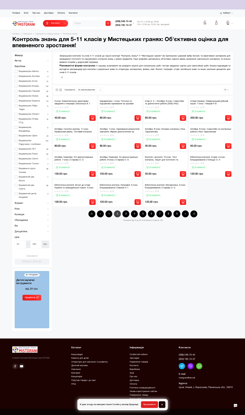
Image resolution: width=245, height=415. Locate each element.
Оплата (61, 13)
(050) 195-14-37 (187, 359)
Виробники (135, 369)
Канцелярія (76, 377)
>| (194, 214)
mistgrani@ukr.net (187, 378)
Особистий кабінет (139, 355)
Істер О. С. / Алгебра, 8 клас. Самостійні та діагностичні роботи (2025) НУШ (164, 102)
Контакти (73, 13)
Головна (16, 13)
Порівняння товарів (139, 362)
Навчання (76, 369)
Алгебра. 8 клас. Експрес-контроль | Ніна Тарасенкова (165, 130)
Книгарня (75, 373)
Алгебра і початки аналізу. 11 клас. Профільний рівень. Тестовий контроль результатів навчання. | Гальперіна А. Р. (73, 131)
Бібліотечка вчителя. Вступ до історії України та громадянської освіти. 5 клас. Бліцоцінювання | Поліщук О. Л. (74, 187)
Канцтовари (77, 355)
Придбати (30, 297)
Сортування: (70, 90)
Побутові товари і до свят (83, 380)
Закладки (134, 358)
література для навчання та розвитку (89, 362)
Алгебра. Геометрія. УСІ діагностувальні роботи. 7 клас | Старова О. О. (73, 158)
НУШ (73, 384)
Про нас (36, 13)
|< (92, 214)
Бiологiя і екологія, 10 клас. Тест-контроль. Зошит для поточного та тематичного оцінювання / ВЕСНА (161, 160)
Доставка (49, 13)
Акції (132, 373)
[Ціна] (20, 244)
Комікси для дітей (80, 358)
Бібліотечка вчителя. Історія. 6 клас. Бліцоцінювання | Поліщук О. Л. (207, 158)
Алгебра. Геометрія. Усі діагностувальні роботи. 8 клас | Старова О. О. (119, 158)
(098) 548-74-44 (187, 355)
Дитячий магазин (79, 366)
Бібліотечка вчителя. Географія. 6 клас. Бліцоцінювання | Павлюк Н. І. (119, 186)
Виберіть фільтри (31, 262)
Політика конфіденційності (142, 388)
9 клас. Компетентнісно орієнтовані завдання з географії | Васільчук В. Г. (72, 102)
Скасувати (32, 256)
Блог (26, 13)
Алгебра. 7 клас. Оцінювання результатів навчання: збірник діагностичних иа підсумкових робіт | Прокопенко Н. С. (119, 131)
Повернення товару (139, 395)
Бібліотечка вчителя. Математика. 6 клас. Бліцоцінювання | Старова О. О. (165, 186)
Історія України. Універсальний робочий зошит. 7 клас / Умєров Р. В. (209, 102)
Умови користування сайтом (143, 391)
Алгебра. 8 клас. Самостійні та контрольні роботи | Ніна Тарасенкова (210, 130)
